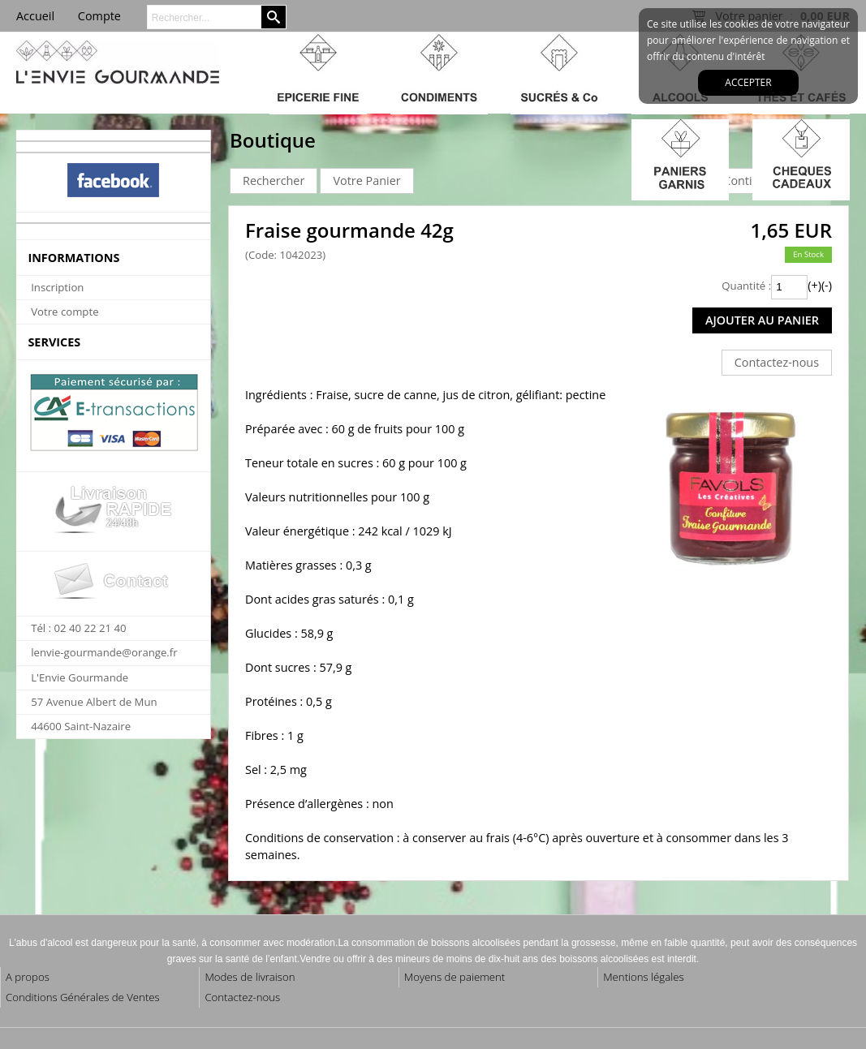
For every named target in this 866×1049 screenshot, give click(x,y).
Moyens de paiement (454, 976)
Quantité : (746, 285)
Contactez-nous (242, 997)
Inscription (57, 287)
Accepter (748, 82)
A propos (28, 976)
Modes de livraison (250, 976)
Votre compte (64, 311)
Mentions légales (643, 976)
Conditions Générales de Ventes (83, 997)
